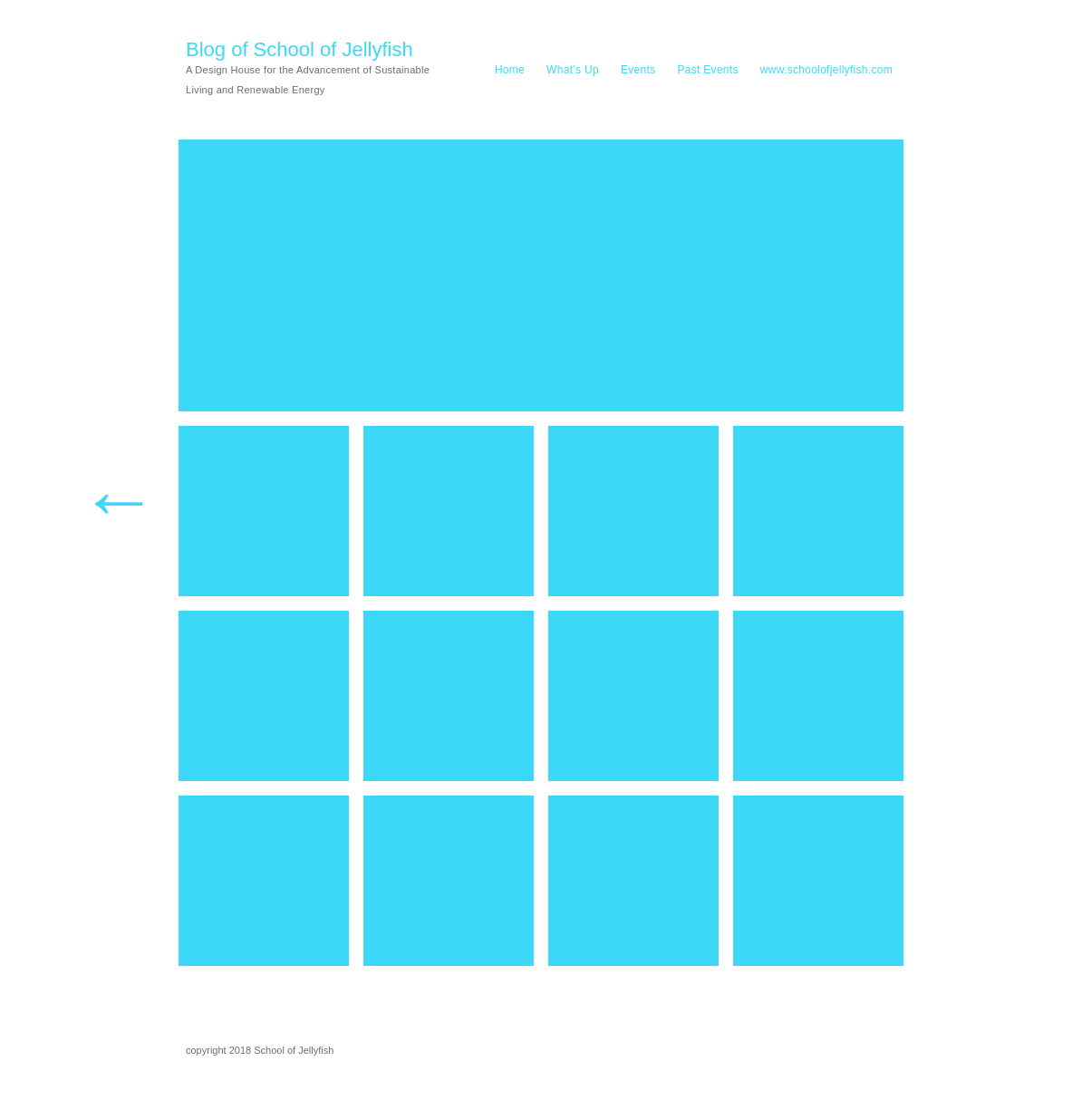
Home (510, 69)
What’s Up (572, 69)
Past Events (707, 69)
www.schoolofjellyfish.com (826, 69)
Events (638, 69)
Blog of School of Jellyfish (299, 49)
